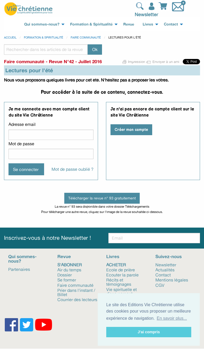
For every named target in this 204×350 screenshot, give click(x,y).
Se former (66, 279)
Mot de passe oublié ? (73, 169)
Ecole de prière (120, 269)
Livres (112, 256)
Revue (64, 256)
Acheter (116, 264)
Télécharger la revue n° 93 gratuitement (102, 198)
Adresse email (22, 124)
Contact (163, 274)
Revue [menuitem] (128, 24)
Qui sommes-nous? (22, 259)
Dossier (64, 274)
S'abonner (69, 264)
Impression (134, 61)
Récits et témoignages (118, 281)
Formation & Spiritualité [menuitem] (91, 24)
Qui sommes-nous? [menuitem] (42, 24)
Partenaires (19, 269)
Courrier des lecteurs (77, 299)
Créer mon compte (131, 129)
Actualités (165, 269)
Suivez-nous (168, 256)
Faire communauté (86, 37)
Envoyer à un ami (163, 61)
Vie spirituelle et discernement (121, 291)
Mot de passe (21, 143)
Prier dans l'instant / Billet (76, 292)
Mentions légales (171, 279)
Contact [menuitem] (171, 24)
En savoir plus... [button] (172, 318)
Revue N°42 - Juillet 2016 (75, 61)
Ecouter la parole (122, 274)
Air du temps (69, 269)
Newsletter (146, 14)
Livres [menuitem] (148, 24)
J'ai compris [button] (149, 332)
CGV (159, 285)
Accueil (10, 37)
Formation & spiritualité (43, 37)
